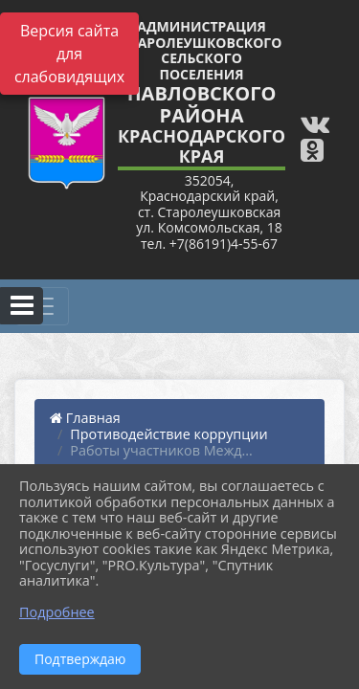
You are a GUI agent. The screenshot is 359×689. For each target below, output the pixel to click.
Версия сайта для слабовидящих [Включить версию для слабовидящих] (69, 53)
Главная (85, 418)
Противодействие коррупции (168, 434)
